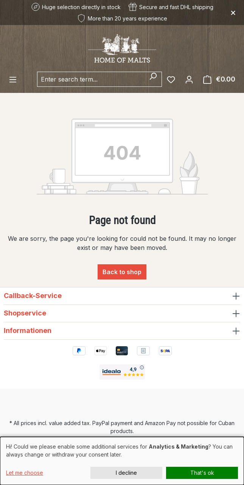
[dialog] (122, 461)
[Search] (153, 79)
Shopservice (25, 313)
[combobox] (91, 79)
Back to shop (122, 272)
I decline (126, 472)
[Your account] (189, 79)
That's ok (202, 472)
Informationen (27, 330)
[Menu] (13, 79)
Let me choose (24, 472)
